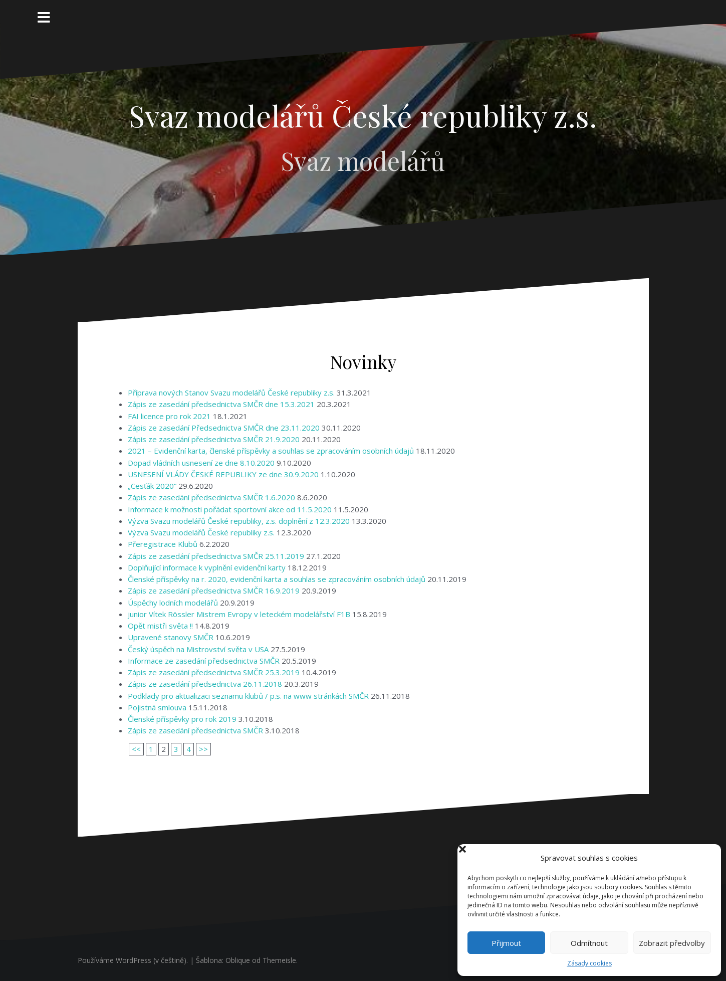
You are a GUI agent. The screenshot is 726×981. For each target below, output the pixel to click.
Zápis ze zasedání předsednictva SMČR (195, 730)
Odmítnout (589, 943)
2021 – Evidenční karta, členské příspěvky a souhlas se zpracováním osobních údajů (271, 451)
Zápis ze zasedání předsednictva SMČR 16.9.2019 (214, 590)
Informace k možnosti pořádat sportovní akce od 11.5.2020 (230, 509)
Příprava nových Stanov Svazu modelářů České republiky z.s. (231, 392)
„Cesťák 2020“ (152, 486)
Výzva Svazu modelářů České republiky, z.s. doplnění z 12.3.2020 (239, 521)
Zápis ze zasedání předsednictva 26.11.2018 (205, 684)
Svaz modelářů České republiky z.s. (363, 115)
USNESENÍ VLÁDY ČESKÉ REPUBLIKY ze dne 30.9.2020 (223, 474)
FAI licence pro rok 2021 (169, 416)
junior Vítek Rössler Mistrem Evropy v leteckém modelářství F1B (239, 614)
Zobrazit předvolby (672, 943)
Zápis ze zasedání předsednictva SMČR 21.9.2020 (214, 439)
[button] (705, 858)
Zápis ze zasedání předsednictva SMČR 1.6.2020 (211, 497)
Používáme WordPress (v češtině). (133, 960)
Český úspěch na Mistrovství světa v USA (198, 649)
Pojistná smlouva (157, 707)
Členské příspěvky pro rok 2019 (182, 719)
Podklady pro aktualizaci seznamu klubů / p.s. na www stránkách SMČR (248, 696)
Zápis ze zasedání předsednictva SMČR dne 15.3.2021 (221, 404)
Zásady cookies (589, 963)
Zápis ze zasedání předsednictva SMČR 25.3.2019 (214, 672)
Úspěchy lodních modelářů (173, 603)
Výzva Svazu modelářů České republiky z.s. (201, 532)
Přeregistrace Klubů (162, 544)
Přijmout (506, 943)
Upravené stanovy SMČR (170, 637)
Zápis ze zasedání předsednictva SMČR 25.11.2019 (216, 556)
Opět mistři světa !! (160, 626)
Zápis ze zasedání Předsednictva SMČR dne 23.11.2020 (224, 428)
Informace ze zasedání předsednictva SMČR (204, 661)
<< (136, 749)
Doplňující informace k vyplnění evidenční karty (207, 567)
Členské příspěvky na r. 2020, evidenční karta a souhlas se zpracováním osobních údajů (276, 579)
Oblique (237, 960)
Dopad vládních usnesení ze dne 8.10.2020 (201, 463)
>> (203, 749)
